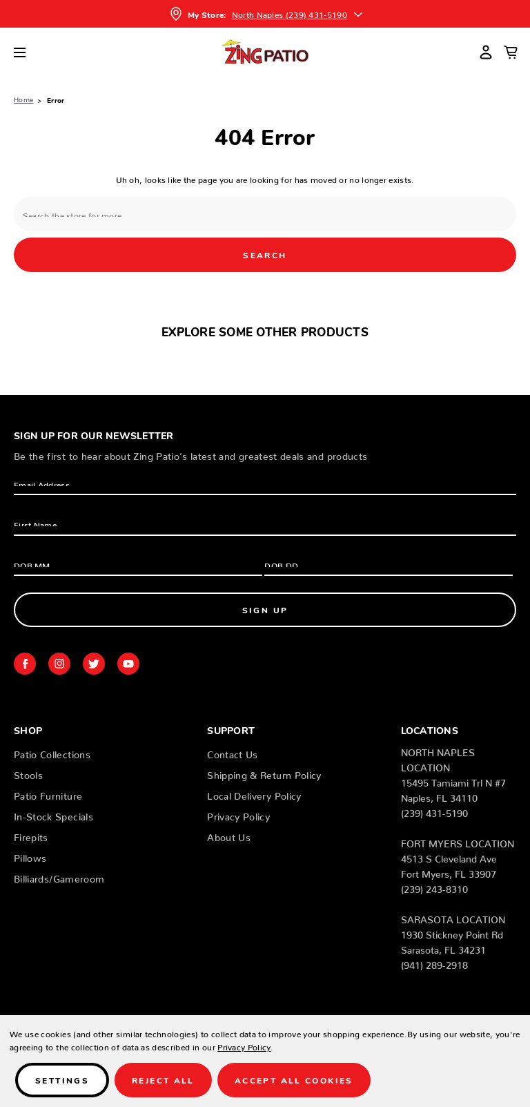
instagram (59, 663)
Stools (28, 772)
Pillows (30, 855)
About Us (229, 834)
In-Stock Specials (53, 814)
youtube (128, 663)
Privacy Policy (238, 814)
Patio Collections (52, 752)
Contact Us (232, 752)
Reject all (163, 1080)
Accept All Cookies (294, 1080)
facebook (24, 663)
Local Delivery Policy (254, 793)
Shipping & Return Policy (264, 772)
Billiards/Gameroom (59, 876)
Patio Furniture (48, 793)
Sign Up (265, 609)
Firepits (31, 834)
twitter (93, 663)
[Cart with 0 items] (510, 51)
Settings (62, 1080)
